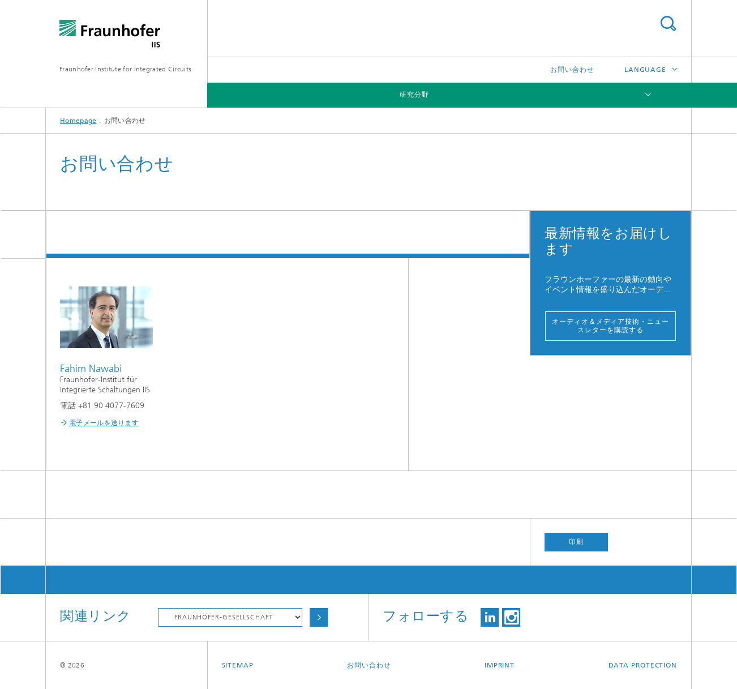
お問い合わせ (572, 70)
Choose (319, 617)
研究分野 (414, 95)
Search (668, 23)
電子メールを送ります (104, 423)
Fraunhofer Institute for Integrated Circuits (125, 69)
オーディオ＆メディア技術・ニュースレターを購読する (610, 326)
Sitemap (238, 665)
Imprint (500, 665)
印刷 (576, 542)
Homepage (78, 121)
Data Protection (643, 665)
